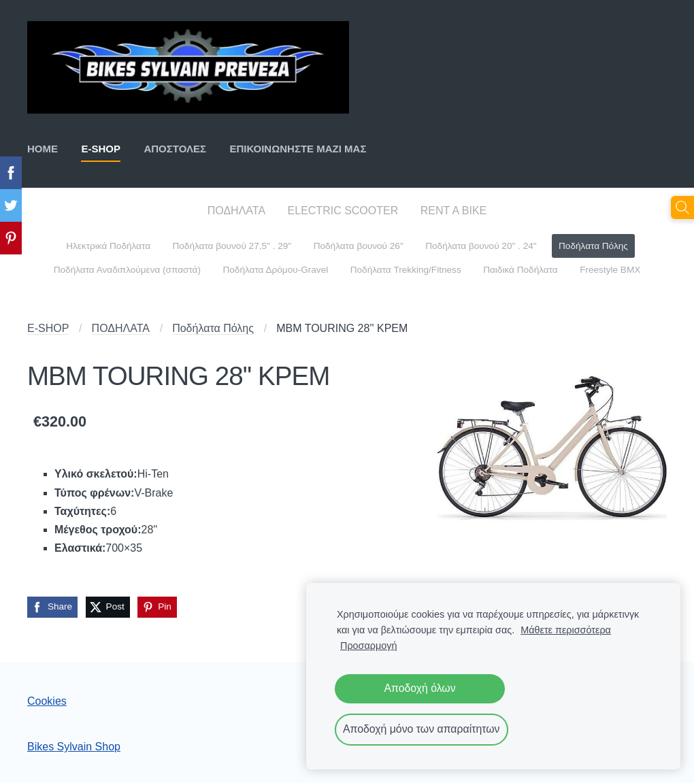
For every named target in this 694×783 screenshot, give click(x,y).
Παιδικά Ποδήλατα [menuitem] (520, 270)
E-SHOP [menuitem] (100, 148)
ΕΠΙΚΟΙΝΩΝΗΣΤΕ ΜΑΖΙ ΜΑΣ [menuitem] (297, 148)
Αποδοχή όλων (419, 688)
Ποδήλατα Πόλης (213, 328)
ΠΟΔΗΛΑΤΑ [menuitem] (236, 210)
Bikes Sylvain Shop (73, 746)
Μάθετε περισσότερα (565, 629)
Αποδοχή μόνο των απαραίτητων (421, 729)
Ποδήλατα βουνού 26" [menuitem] (358, 246)
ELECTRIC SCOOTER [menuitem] (343, 210)
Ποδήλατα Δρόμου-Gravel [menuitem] (275, 270)
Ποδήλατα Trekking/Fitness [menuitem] (405, 270)
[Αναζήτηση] (682, 207)
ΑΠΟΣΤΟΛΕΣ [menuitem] (175, 148)
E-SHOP (48, 328)
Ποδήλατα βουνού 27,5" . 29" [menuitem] (231, 246)
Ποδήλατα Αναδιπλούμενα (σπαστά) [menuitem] (127, 270)
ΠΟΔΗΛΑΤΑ (121, 328)
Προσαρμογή (368, 645)
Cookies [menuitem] (47, 701)
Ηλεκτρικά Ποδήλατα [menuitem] (108, 246)
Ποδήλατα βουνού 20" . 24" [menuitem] (480, 246)
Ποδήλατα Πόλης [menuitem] (593, 246)
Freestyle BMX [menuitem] (610, 270)
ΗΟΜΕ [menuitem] (42, 148)
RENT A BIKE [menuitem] (453, 210)
